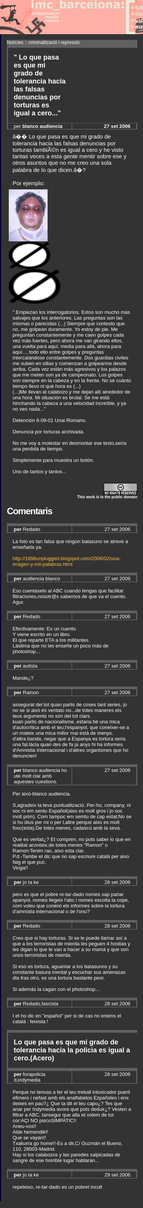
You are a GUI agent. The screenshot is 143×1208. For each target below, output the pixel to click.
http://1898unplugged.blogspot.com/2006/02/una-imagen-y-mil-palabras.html (67, 561)
